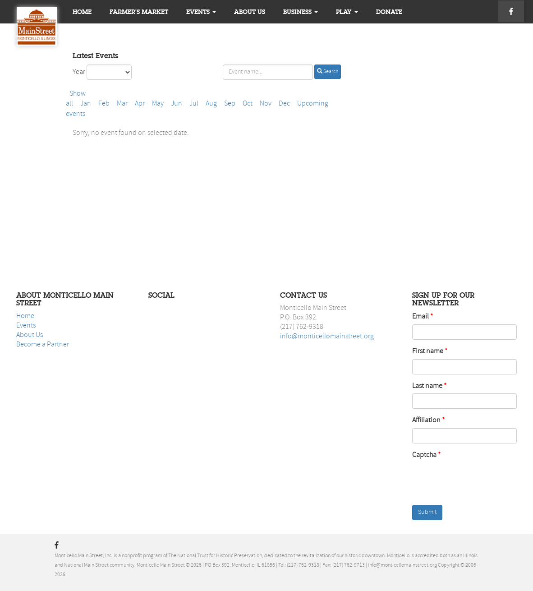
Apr (140, 103)
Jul (193, 103)
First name (427, 351)
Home (82, 12)
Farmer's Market (139, 12)
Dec (284, 103)
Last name (427, 386)
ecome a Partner (44, 344)
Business (300, 12)
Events (201, 12)
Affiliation (426, 420)
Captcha (424, 455)
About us (249, 12)
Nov (265, 103)
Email (420, 316)
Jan (85, 103)
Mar (122, 103)
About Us (29, 335)
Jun (176, 103)
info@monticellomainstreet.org (327, 336)
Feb (104, 103)
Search (327, 71)
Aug (211, 103)
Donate (389, 12)
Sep (229, 103)
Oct (248, 103)
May (158, 103)
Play (347, 12)
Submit (427, 512)
